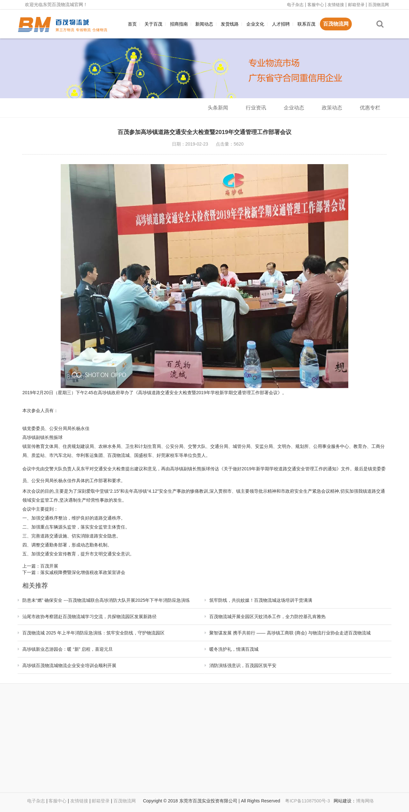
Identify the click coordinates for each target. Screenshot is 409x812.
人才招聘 (281, 24)
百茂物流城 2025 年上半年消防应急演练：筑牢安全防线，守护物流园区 (93, 632)
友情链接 (336, 4)
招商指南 (179, 24)
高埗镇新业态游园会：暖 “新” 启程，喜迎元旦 (67, 649)
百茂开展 (49, 566)
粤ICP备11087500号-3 (307, 800)
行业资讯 (256, 107)
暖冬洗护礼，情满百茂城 (234, 649)
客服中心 (315, 4)
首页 (132, 24)
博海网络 (365, 800)
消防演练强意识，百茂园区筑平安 (242, 665)
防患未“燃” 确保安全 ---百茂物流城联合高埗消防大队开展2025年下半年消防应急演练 (106, 600)
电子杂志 (295, 4)
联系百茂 (306, 24)
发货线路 (230, 24)
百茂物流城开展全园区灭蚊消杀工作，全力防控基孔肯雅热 (267, 616)
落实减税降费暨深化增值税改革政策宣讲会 (82, 572)
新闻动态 (204, 24)
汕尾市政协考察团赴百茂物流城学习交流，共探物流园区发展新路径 (89, 616)
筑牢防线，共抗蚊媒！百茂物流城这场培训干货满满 (260, 600)
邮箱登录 (356, 4)
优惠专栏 (370, 107)
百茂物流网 (378, 4)
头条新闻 (218, 107)
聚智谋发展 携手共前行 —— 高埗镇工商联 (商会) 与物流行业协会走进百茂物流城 (290, 632)
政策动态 (332, 107)
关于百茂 (153, 24)
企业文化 (255, 24)
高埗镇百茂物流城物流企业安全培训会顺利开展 (69, 665)
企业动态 (294, 107)
